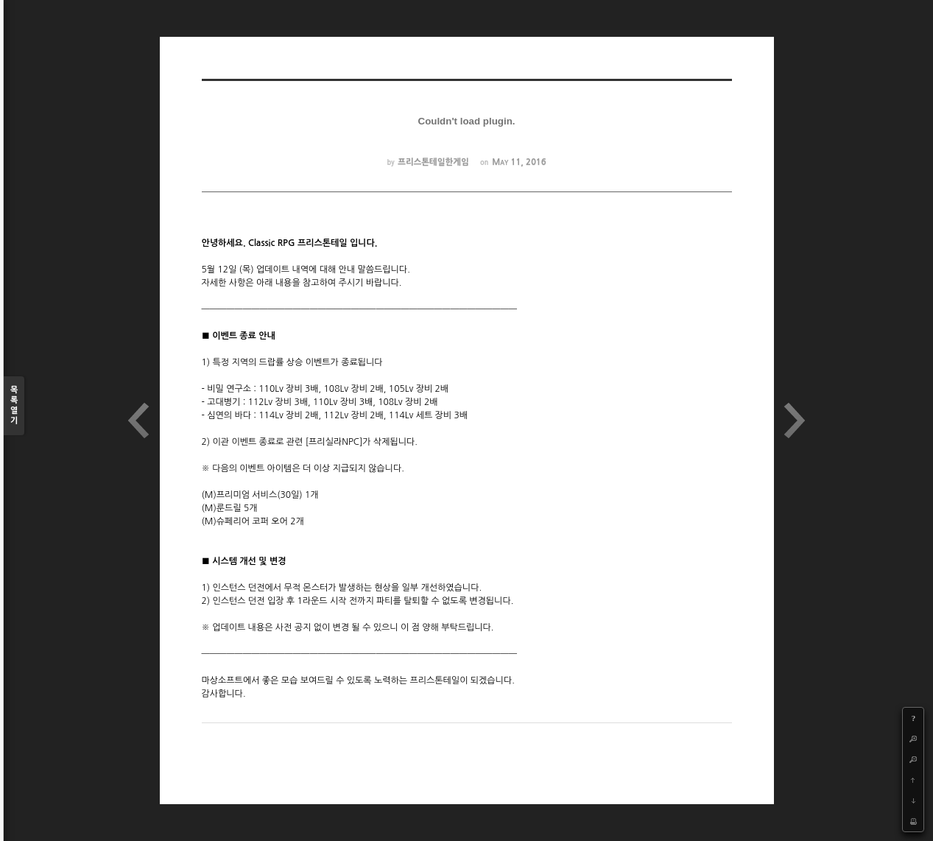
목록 (14, 406)
